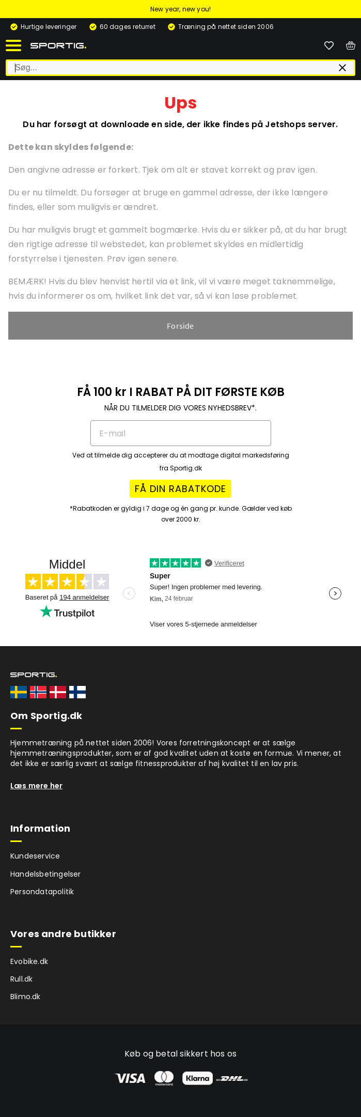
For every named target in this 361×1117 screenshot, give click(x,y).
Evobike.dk (29, 961)
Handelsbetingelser (45, 874)
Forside (180, 325)
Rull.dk (21, 979)
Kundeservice (35, 856)
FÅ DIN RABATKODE (180, 488)
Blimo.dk (25, 996)
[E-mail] (180, 433)
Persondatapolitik (42, 891)
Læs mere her (36, 786)
